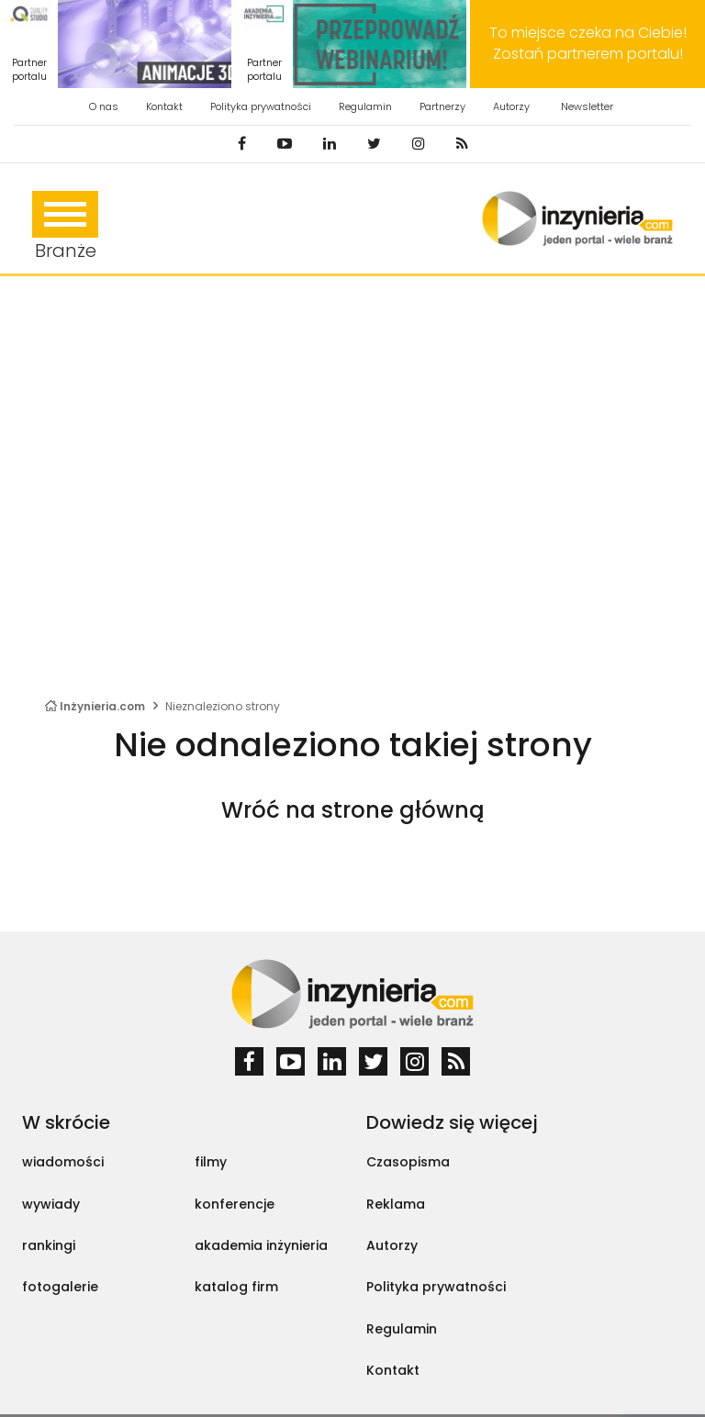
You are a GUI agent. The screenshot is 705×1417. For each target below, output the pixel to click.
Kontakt (164, 106)
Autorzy (511, 106)
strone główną (402, 810)
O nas (103, 106)
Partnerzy (442, 106)
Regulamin (365, 106)
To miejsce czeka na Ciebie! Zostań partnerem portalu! (588, 43)
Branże (65, 227)
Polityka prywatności (260, 106)
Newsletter (587, 106)
